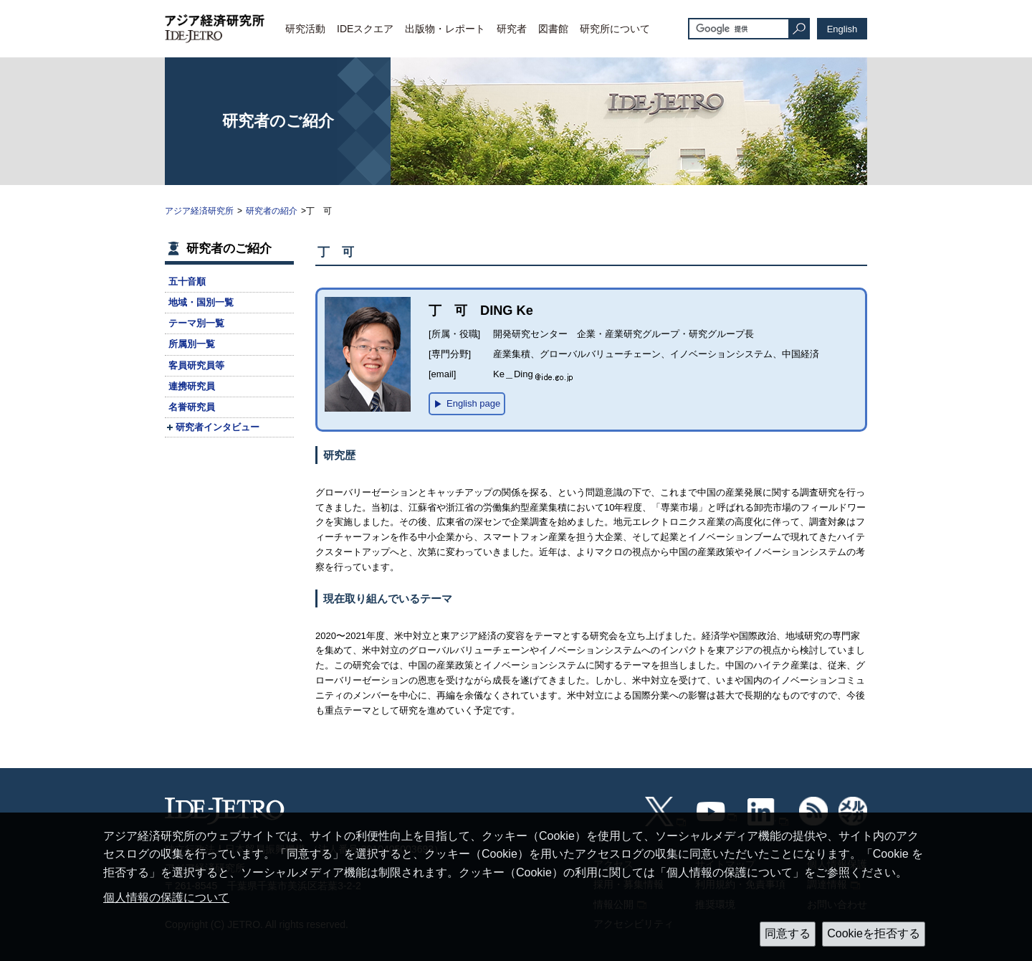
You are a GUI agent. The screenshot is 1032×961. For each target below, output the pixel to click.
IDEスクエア (365, 28)
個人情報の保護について (166, 897)
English (842, 29)
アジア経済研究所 (199, 211)
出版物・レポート (445, 28)
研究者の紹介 (271, 211)
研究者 (512, 28)
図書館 (553, 28)
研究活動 (305, 28)
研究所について (615, 28)
